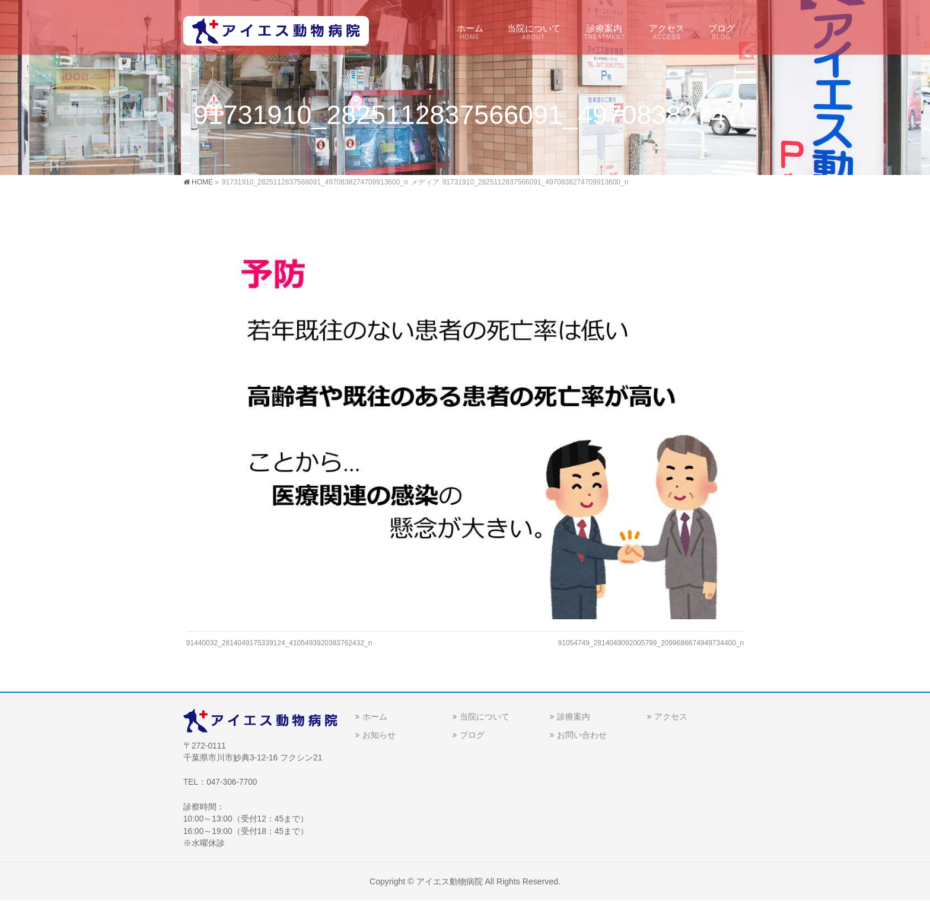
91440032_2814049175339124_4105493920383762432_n (279, 643)
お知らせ (379, 735)
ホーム (374, 716)
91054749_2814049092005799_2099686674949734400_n (651, 643)
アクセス (670, 716)
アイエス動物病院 (449, 881)
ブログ (472, 735)
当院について (484, 716)
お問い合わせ (582, 735)
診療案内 (573, 716)
